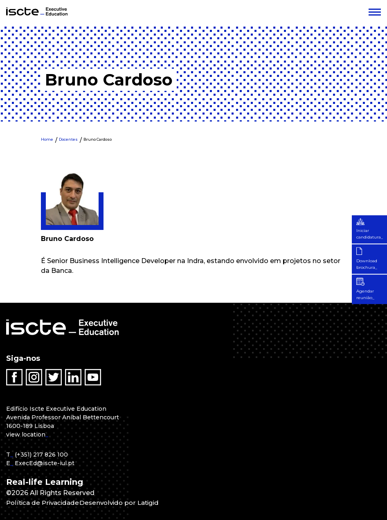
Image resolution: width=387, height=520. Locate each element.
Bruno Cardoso (97, 139)
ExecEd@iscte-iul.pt (44, 463)
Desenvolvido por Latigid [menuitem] (124, 502)
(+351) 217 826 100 (41, 454)
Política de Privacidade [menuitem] (44, 502)
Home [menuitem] (47, 139)
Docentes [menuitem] (68, 139)
